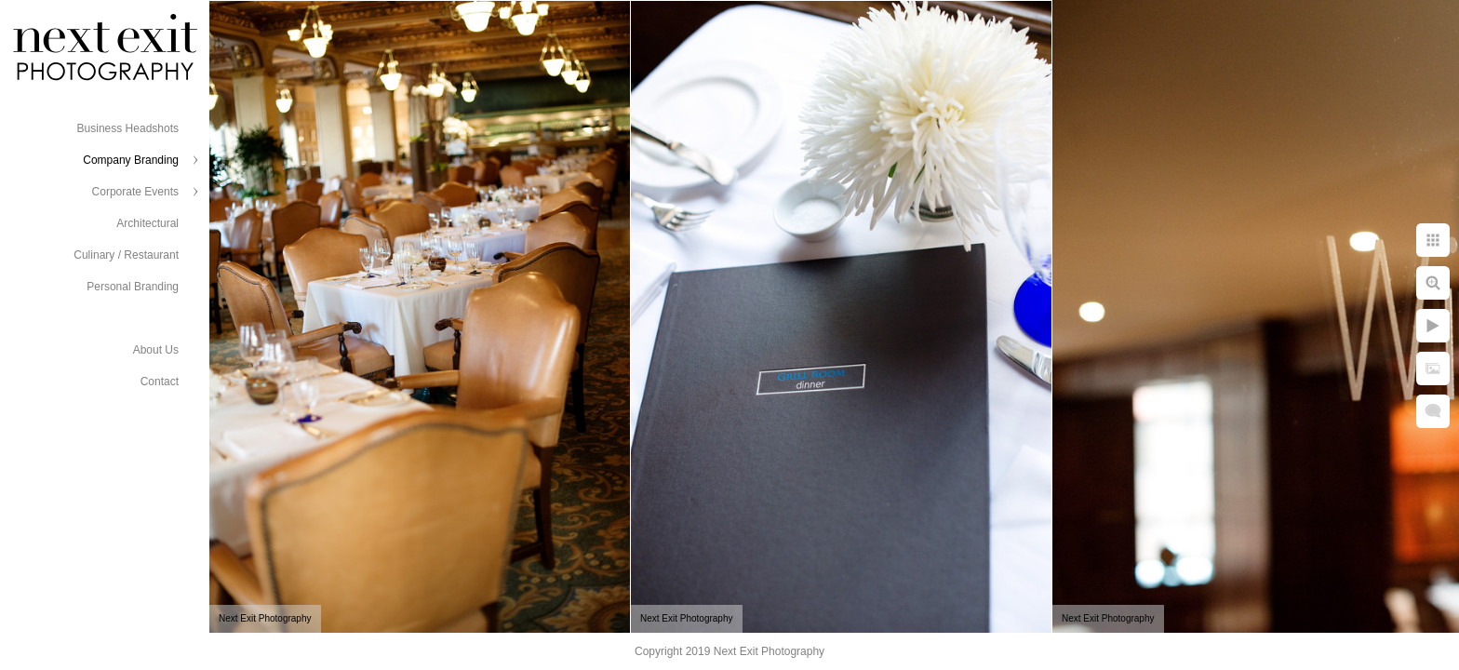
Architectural (147, 223)
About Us (156, 349)
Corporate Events (135, 191)
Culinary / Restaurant (126, 254)
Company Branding (131, 160)
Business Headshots (128, 128)
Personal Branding (133, 286)
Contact (160, 381)
